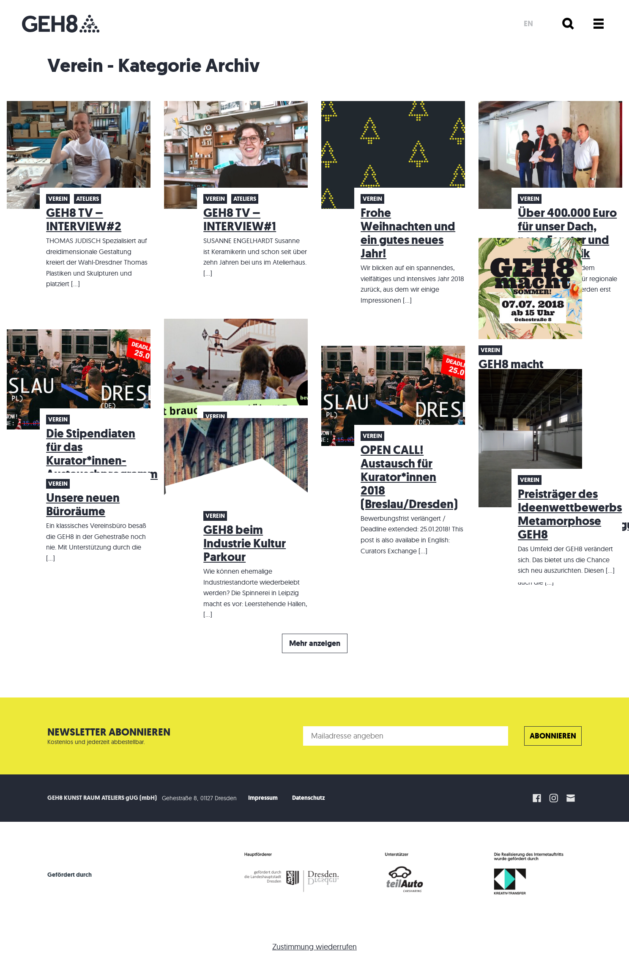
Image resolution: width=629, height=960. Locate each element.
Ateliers (87, 199)
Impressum (263, 798)
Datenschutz (308, 798)
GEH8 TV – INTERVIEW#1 (239, 219)
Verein (58, 199)
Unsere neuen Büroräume (83, 504)
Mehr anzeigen (314, 643)
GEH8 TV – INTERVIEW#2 (83, 219)
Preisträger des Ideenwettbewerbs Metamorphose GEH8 (570, 514)
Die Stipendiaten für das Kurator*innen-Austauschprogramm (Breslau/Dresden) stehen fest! (102, 467)
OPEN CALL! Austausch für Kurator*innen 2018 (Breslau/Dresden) (409, 477)
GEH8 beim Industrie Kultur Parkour (244, 543)
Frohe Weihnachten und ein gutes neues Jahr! (408, 233)
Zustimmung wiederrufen (314, 947)
